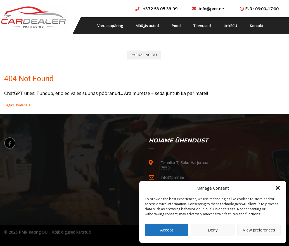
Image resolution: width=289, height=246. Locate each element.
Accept (166, 230)
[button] (278, 188)
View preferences (259, 230)
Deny (212, 230)
